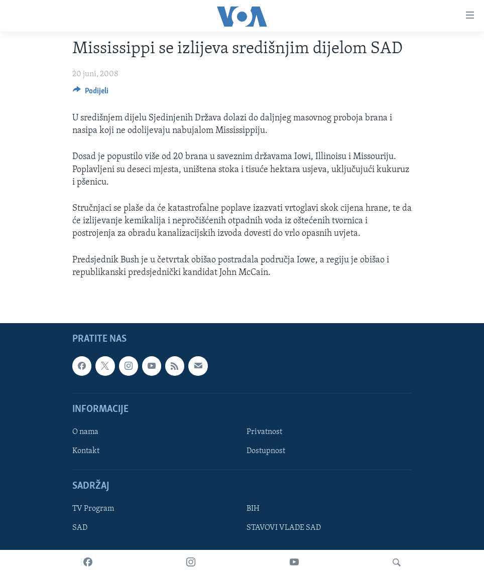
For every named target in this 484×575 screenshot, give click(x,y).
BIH (253, 509)
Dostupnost (266, 451)
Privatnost (264, 432)
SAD (79, 528)
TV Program (93, 509)
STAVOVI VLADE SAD (284, 528)
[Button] (90, 93)
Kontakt (85, 451)
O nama (85, 432)
